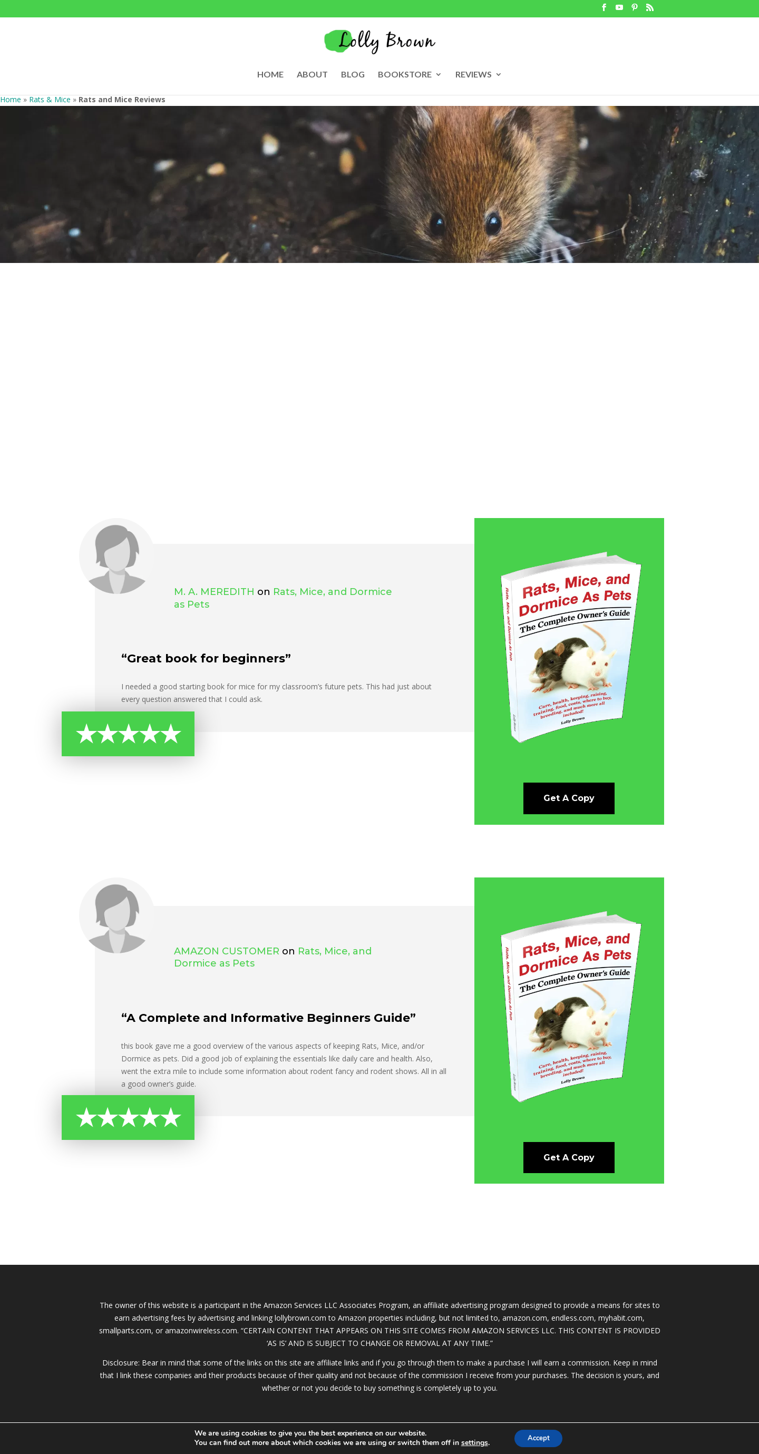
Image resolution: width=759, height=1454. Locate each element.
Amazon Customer (226, 951)
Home (10, 99)
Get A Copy (569, 798)
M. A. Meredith (214, 592)
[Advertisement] (379, 391)
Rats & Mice (50, 99)
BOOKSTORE (405, 75)
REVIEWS (473, 75)
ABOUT (312, 75)
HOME (270, 75)
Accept (538, 1437)
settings (471, 1442)
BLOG (353, 75)
